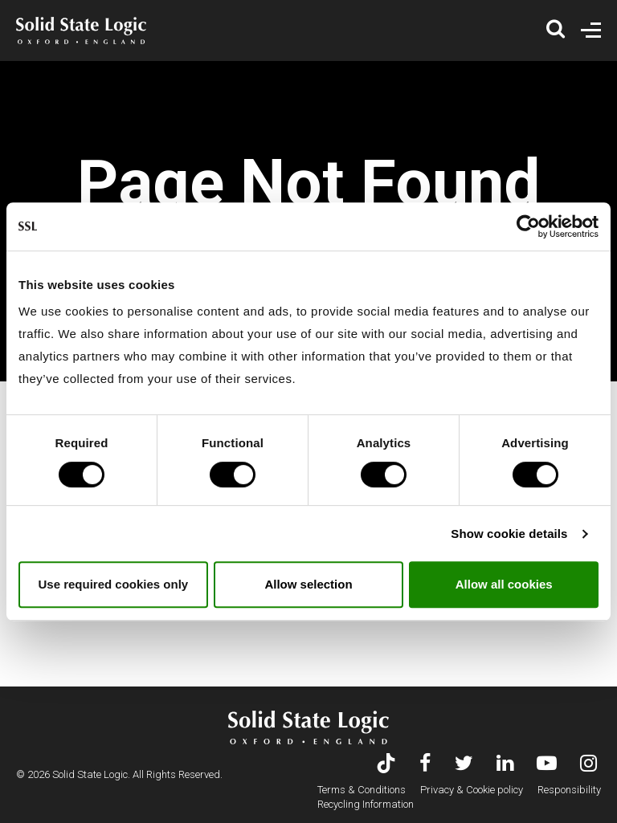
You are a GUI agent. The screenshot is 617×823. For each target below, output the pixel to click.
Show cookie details (509, 533)
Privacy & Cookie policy (471, 790)
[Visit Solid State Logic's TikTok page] (386, 764)
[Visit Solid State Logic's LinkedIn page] (504, 764)
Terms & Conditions (361, 790)
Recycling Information (365, 804)
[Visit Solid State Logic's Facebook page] (425, 764)
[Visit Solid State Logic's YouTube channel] (547, 764)
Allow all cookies (504, 584)
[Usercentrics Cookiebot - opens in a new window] (528, 226)
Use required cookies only (113, 584)
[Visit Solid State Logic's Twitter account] (464, 764)
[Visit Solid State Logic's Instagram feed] (588, 764)
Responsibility (569, 790)
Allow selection (308, 584)
